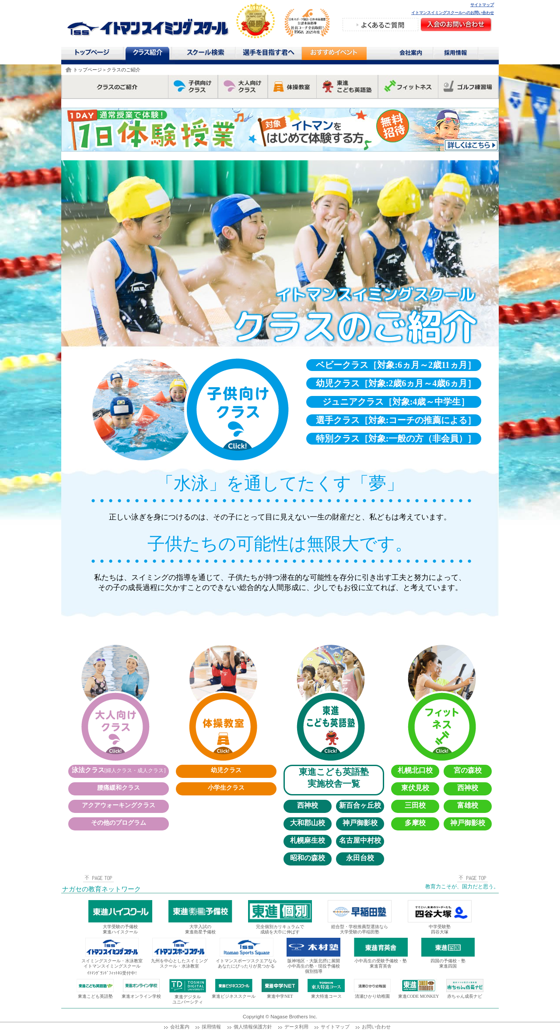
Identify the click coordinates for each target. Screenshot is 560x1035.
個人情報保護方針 (253, 1026)
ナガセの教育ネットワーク (101, 889)
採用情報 (459, 54)
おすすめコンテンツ (334, 55)
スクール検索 (206, 54)
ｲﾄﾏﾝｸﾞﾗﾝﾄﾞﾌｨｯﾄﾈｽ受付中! (111, 973)
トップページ (91, 54)
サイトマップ (482, 5)
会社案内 (412, 54)
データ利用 (296, 1026)
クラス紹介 (148, 55)
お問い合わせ (376, 1026)
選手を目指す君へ (268, 54)
